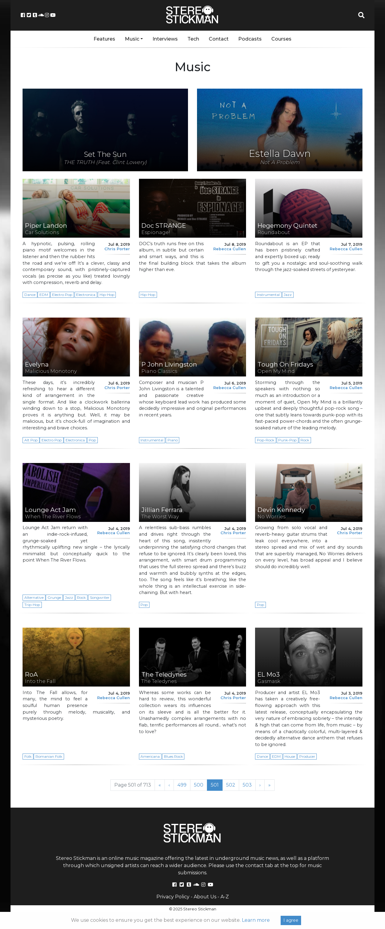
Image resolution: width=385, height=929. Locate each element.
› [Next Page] (260, 785)
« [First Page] (160, 785)
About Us (205, 897)
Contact (219, 39)
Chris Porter (117, 249)
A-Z (224, 897)
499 (183, 785)
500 (200, 785)
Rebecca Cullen (229, 249)
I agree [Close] (290, 920)
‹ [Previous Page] (169, 785)
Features (104, 39)
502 (232, 785)
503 (249, 785)
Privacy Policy (172, 897)
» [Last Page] (269, 785)
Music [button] (132, 39)
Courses (281, 39)
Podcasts (250, 39)
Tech (193, 39)
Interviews (165, 39)
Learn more (256, 920)
